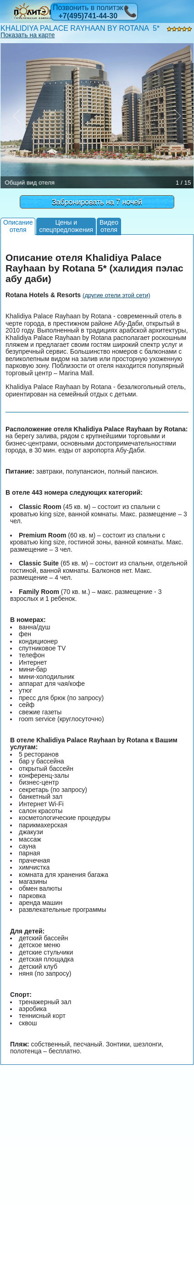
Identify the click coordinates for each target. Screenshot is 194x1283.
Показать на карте (27, 35)
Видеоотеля (109, 226)
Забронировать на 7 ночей (97, 202)
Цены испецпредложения (66, 226)
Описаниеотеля (18, 226)
